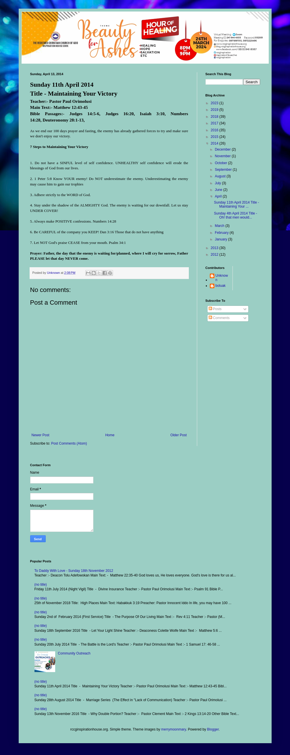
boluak (221, 286)
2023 (215, 103)
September (224, 170)
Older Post (178, 435)
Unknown (222, 278)
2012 (215, 255)
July (218, 183)
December (223, 149)
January (221, 239)
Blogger (213, 729)
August (220, 176)
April (218, 196)
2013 (215, 248)
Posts (215, 309)
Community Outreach (74, 653)
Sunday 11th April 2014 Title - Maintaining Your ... (236, 204)
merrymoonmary (173, 729)
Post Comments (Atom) (69, 443)
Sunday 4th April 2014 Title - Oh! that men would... (235, 215)
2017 (215, 123)
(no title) (40, 585)
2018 (215, 117)
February (222, 233)
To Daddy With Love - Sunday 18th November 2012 (73, 571)
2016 (215, 130)
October (221, 163)
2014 (215, 143)
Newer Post (40, 435)
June (219, 190)
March (220, 226)
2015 (215, 137)
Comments (219, 318)
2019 (215, 110)
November (223, 156)
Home (109, 435)
